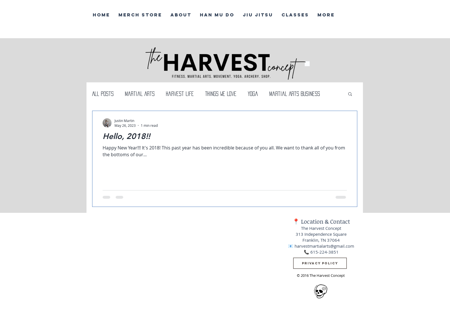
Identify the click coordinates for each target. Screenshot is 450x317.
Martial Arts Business (294, 93)
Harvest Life (180, 93)
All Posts (103, 93)
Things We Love (221, 93)
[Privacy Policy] (320, 263)
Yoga (253, 93)
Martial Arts (140, 93)
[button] (350, 94)
